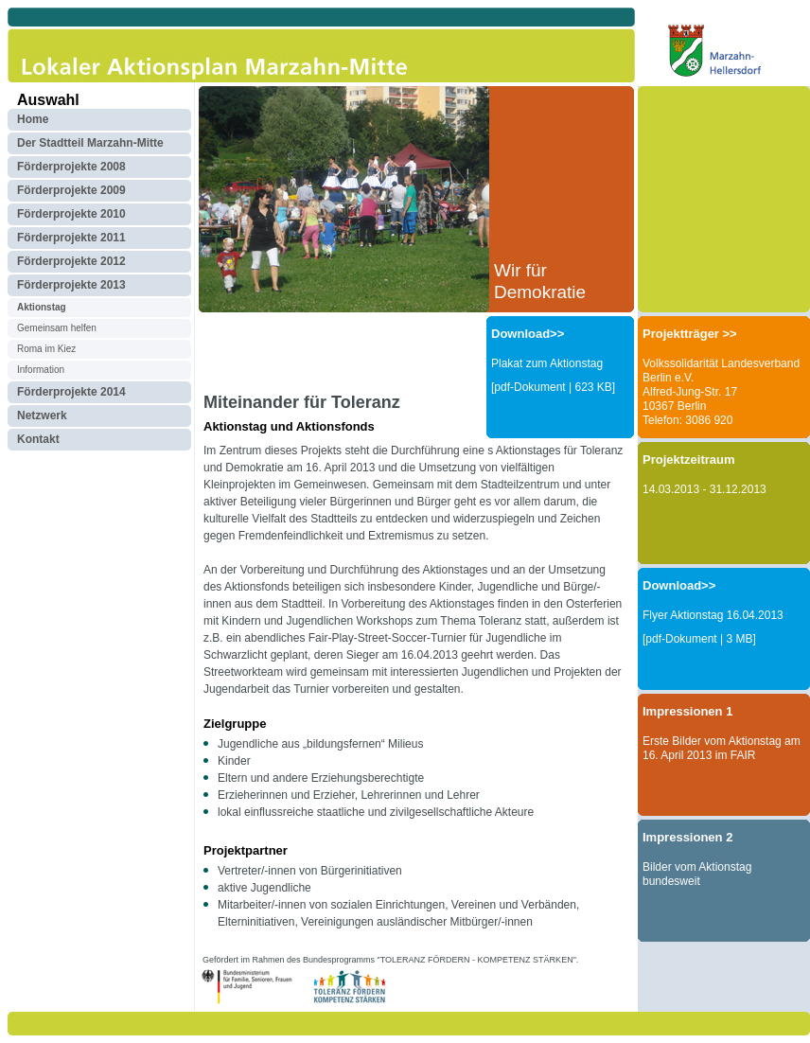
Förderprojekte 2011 (71, 237)
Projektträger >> (690, 334)
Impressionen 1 (687, 711)
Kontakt (38, 439)
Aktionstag (41, 307)
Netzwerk (42, 415)
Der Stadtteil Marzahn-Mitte (90, 143)
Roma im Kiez (46, 349)
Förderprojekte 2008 (71, 166)
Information (40, 369)
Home (32, 119)
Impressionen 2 (687, 837)
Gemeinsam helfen (57, 328)
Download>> (527, 334)
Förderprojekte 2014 (71, 391)
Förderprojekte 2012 (71, 261)
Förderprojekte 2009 (71, 190)
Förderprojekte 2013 (71, 285)
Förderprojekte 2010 (71, 214)
